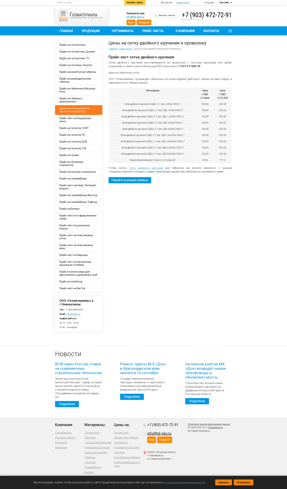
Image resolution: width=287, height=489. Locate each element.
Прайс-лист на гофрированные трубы (78, 217)
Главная (66, 31)
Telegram (144, 22)
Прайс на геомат (69, 155)
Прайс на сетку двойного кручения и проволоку (74, 110)
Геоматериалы (215, 427)
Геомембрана (93, 467)
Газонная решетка (96, 452)
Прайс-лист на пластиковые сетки (76, 237)
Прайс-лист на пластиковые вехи (76, 247)
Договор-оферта (65, 437)
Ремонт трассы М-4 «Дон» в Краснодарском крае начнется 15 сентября (143, 368)
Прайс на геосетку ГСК (72, 148)
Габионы (90, 457)
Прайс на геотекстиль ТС (74, 58)
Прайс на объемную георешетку (71, 163)
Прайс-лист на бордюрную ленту (75, 120)
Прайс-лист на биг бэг (72, 288)
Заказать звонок (165, 15)
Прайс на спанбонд (70, 281)
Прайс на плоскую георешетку (77, 171)
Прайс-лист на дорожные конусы (74, 227)
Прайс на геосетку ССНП (73, 128)
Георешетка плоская (97, 447)
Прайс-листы (152, 31)
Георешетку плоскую (126, 447)
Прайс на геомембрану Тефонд (78, 202)
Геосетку (119, 452)
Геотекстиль (92, 432)
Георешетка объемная (98, 442)
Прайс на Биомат (69, 208)
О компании (185, 31)
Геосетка (90, 462)
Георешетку (121, 442)
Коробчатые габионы (127, 457)
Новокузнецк (182, 2)
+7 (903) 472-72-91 (207, 15)
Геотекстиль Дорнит (126, 437)
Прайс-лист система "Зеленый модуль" (77, 187)
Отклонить (243, 482)
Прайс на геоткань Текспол (75, 65)
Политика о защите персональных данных (209, 424)
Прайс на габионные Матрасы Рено (77, 90)
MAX (131, 22)
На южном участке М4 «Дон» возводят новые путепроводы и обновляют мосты (205, 370)
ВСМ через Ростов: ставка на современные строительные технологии (78, 368)
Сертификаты (122, 31)
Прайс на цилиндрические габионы (75, 80)
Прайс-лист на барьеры (73, 255)
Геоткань (90, 437)
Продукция (91, 31)
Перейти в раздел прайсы (130, 180)
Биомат (89, 472)
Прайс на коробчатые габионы (77, 71)
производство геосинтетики (83, 15)
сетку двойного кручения (146, 167)
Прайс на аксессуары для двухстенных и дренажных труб (78, 273)
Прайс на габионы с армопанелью (71, 100)
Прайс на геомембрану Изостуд (78, 195)
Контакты (211, 31)
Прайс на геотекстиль (72, 44)
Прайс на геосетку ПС (72, 134)
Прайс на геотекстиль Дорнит (77, 51)
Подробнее (67, 404)
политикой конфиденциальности (185, 482)
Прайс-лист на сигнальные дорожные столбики (75, 263)
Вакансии (61, 447)
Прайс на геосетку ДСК (73, 141)
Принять (223, 482)
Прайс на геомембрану (73, 178)
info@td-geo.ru (135, 16)
